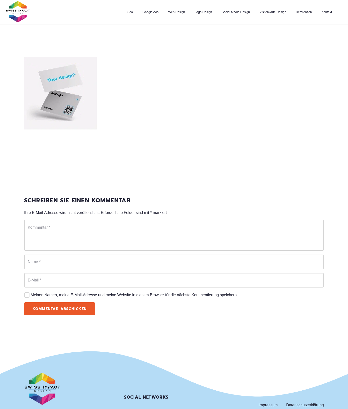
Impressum (268, 405)
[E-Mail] (174, 280)
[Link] (18, 12)
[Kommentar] (174, 235)
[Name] (174, 262)
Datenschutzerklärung (305, 405)
